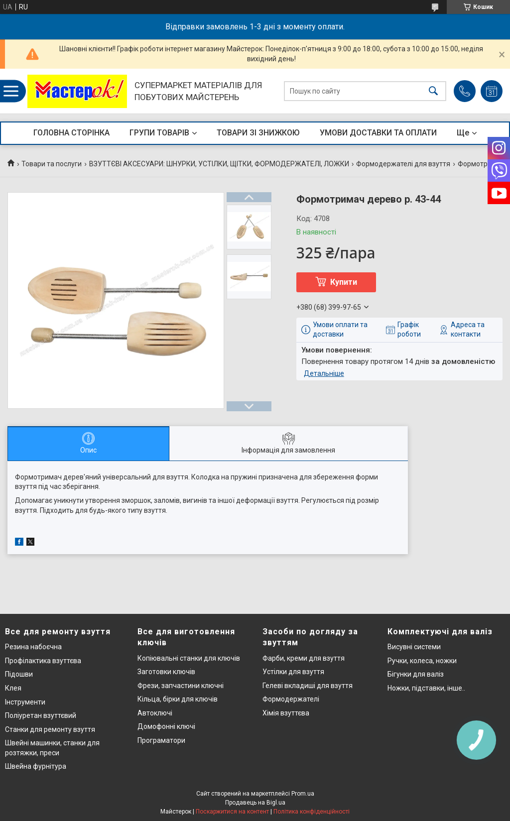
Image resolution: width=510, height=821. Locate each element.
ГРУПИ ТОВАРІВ (159, 132)
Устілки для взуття (293, 672)
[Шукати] (433, 91)
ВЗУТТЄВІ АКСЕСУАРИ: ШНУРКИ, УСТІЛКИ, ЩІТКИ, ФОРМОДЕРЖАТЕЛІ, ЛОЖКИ (219, 164)
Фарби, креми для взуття (303, 658)
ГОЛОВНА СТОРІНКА (71, 132)
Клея (13, 688)
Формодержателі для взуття (403, 164)
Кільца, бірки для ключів (177, 699)
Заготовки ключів (166, 672)
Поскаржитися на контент (232, 811)
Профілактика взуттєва (43, 661)
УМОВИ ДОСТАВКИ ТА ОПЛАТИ (378, 132)
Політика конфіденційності (311, 811)
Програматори (161, 740)
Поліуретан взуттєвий (40, 715)
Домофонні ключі (166, 726)
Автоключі (154, 713)
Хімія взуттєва (285, 713)
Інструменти (25, 702)
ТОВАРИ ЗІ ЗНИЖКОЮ (258, 132)
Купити (343, 282)
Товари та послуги (51, 164)
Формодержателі (290, 699)
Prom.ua (302, 793)
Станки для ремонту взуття (50, 729)
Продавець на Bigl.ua (255, 802)
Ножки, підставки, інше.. (426, 688)
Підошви (19, 674)
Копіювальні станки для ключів (188, 658)
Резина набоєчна (33, 647)
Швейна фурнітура (35, 766)
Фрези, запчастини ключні (180, 686)
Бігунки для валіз (415, 674)
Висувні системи (414, 647)
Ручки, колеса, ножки (422, 661)
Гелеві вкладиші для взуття (307, 686)
